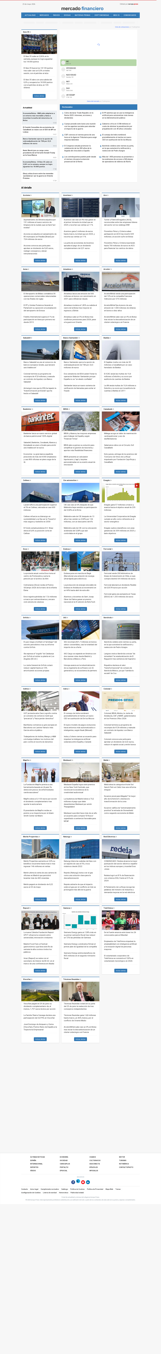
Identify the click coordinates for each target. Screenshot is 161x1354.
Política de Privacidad (95, 1189)
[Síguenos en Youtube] (83, 1183)
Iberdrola (108, 618)
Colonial (107, 689)
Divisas (67, 15)
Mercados (44, 15)
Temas (118, 1189)
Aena (25, 269)
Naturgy (66, 837)
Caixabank (108, 409)
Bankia (106, 338)
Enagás (107, 480)
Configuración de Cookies (31, 1193)
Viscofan (27, 979)
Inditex (26, 689)
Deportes (34, 1167)
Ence (25, 549)
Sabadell (26, 338)
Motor (122, 1157)
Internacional (36, 1164)
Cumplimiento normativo (50, 1189)
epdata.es (93, 1167)
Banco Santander (70, 338)
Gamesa (66, 908)
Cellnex (26, 480)
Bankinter (27, 409)
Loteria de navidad (50, 1193)
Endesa (66, 549)
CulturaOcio (95, 1160)
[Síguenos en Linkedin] (88, 1183)
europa (133, 4)
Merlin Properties (30, 837)
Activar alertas (39, 96)
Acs (105, 195)
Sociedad (64, 1160)
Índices (56, 15)
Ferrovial (107, 549)
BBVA (65, 409)
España (33, 1160)
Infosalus (93, 1171)
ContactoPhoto (126, 1167)
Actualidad (30, 15)
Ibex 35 (26, 32)
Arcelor (107, 269)
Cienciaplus (65, 1164)
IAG (64, 618)
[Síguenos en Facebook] (73, 1183)
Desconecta (94, 1164)
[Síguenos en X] (78, 1183)
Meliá (106, 760)
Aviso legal (34, 1189)
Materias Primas (82, 15)
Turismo (122, 1160)
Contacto (24, 1189)
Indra (65, 689)
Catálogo (64, 1189)
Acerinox (67, 195)
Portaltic (64, 1167)
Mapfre (26, 760)
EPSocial (63, 1171)
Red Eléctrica (109, 837)
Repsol (26, 908)
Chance (92, 1157)
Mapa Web (109, 1189)
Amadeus (67, 269)
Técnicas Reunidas (71, 979)
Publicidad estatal (77, 1193)
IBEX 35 (116, 15)
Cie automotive (69, 480)
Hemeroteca (63, 1193)
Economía (64, 1157)
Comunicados (130, 15)
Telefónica (108, 908)
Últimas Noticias (37, 1157)
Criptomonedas (101, 15)
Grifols (26, 618)
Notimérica (124, 1164)
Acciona (26, 195)
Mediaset (67, 760)
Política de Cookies (77, 1189)
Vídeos (33, 1171)
